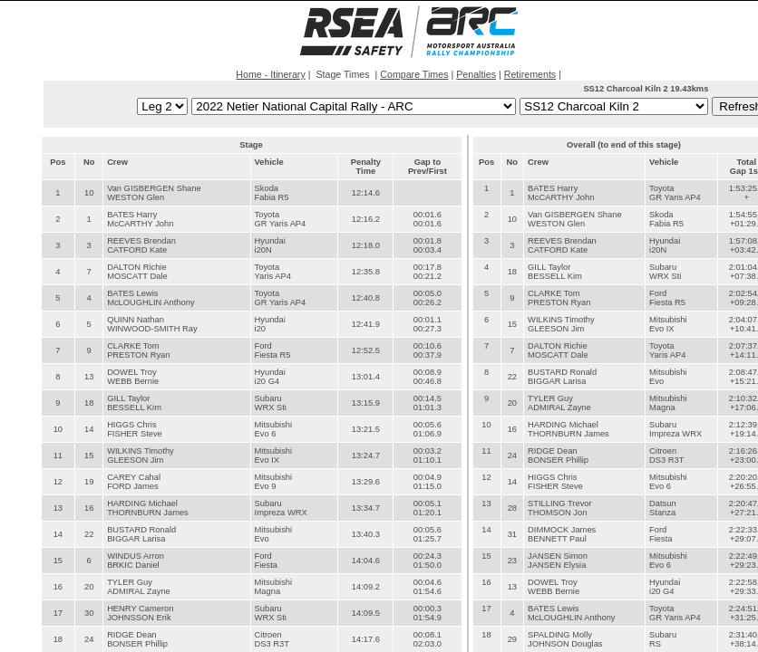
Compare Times (414, 74)
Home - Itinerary (270, 74)
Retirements (530, 74)
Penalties (476, 74)
